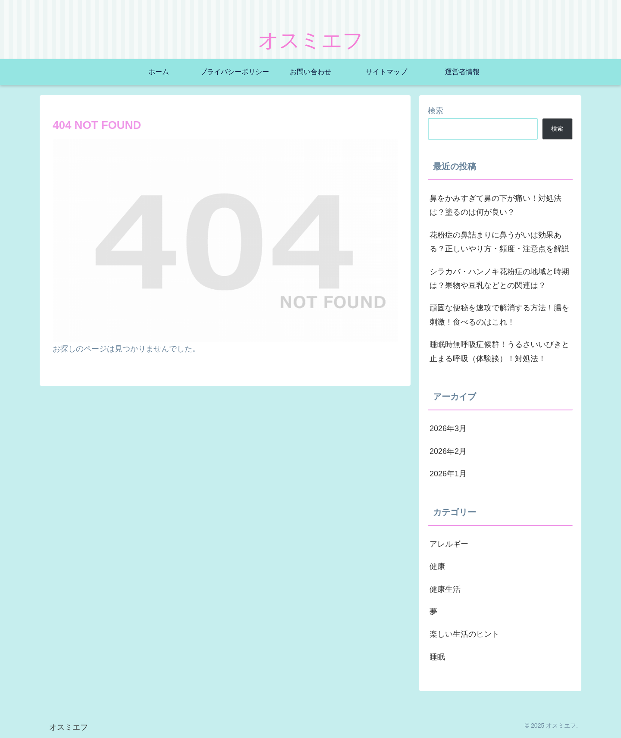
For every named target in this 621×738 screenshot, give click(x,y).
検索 (435, 110)
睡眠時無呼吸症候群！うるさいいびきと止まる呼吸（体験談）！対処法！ (499, 351)
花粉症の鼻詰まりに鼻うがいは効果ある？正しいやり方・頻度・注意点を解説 (499, 242)
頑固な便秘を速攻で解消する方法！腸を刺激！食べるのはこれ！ (499, 314)
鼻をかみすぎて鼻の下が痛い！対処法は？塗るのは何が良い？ (495, 205)
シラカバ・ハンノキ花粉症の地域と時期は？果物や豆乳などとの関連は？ (499, 278)
